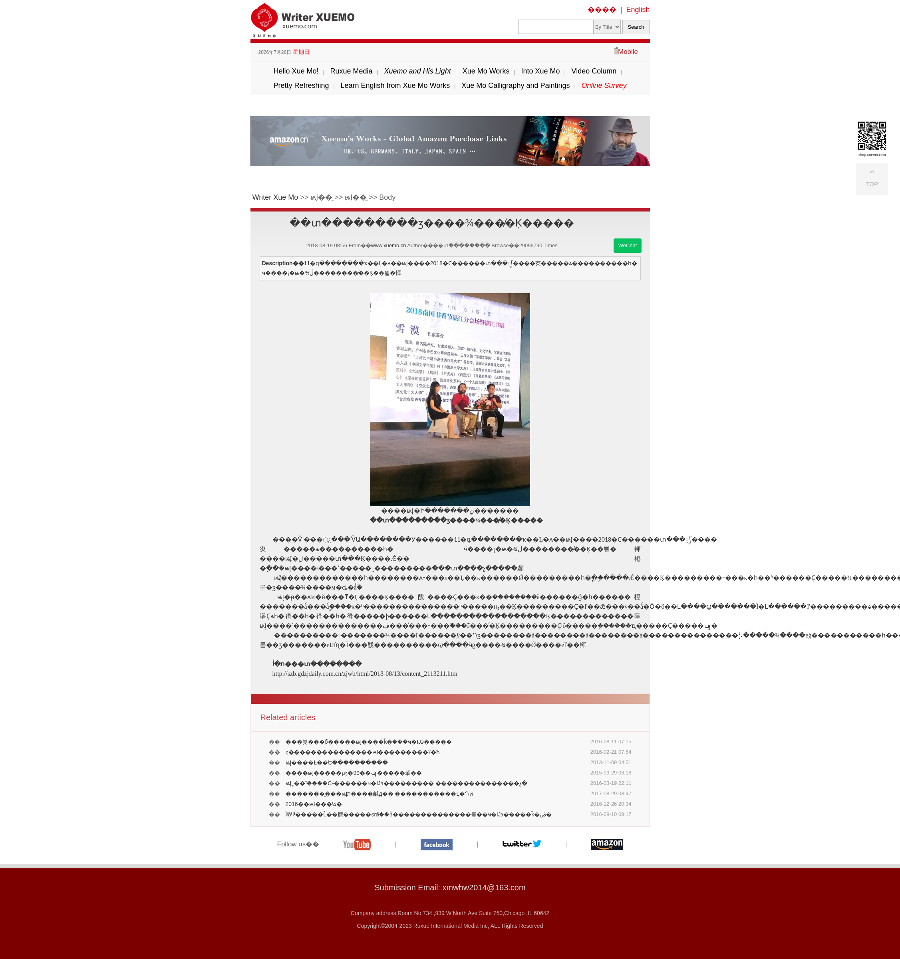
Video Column (593, 71)
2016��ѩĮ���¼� (314, 804)
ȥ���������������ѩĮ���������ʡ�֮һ (363, 752)
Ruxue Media (351, 71)
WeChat (627, 245)
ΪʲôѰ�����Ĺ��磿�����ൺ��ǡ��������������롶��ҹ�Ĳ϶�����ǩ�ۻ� (419, 814)
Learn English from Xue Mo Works (395, 85)
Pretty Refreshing (301, 85)
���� (602, 10)
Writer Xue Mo (275, 197)
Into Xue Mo (540, 71)
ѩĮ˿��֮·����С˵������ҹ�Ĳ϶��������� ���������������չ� (406, 783)
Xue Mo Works (486, 71)
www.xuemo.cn (388, 245)
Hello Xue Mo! (295, 71)
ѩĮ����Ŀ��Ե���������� (337, 762)
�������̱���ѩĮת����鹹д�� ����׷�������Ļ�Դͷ (379, 793)
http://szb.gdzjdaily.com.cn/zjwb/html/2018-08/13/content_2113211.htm (365, 673)
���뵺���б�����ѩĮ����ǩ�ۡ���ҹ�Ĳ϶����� (369, 742)
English (638, 10)
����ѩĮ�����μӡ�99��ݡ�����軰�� (354, 773)
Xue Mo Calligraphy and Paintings (515, 85)
